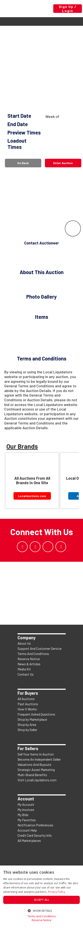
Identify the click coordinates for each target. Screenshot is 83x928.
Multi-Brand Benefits (32, 775)
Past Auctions (28, 704)
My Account (26, 804)
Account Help (27, 830)
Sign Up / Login (68, 9)
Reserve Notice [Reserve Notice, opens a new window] (41, 920)
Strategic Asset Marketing (36, 770)
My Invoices (26, 809)
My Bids (23, 815)
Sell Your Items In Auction (36, 754)
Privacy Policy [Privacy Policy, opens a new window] (56, 892)
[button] (41, 910)
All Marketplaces (29, 840)
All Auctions (26, 699)
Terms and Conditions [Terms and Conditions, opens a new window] (41, 916)
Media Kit (24, 669)
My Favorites (27, 820)
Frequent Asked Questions (36, 714)
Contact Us (26, 674)
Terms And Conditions (33, 654)
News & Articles (29, 664)
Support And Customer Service (40, 648)
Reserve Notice (29, 659)
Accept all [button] (41, 900)
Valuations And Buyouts (34, 764)
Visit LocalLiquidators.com (37, 780)
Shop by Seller (27, 730)
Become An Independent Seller (39, 759)
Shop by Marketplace (32, 719)
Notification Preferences (35, 825)
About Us (24, 643)
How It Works (27, 709)
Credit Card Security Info (35, 835)
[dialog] (41, 896)
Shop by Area (27, 724)
